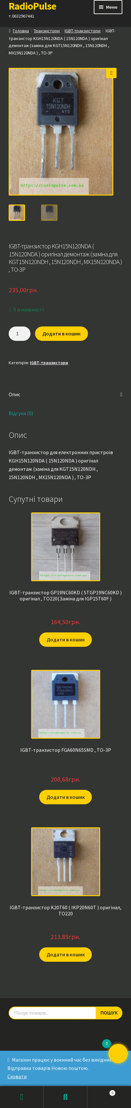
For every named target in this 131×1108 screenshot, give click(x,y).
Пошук (65, 1097)
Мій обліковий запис (22, 1097)
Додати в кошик (61, 332)
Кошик (101, 1091)
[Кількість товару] (20, 332)
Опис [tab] (14, 393)
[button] (111, 73)
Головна (21, 31)
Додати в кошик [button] (66, 638)
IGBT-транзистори (82, 31)
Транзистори (47, 31)
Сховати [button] (17, 1076)
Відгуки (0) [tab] (21, 412)
